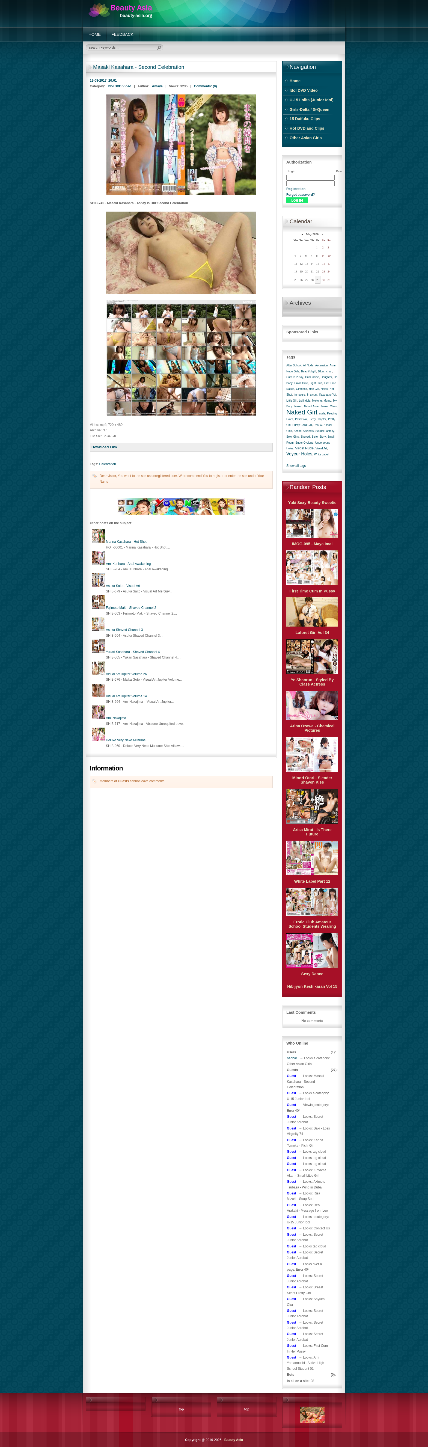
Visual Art (321, 448)
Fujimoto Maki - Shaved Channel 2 (131, 608)
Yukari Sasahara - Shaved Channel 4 (133, 652)
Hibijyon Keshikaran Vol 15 (312, 986)
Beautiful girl (308, 371)
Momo (327, 400)
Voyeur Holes (299, 454)
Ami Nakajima (116, 718)
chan (329, 371)
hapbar (292, 1058)
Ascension (321, 365)
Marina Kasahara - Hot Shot (126, 542)
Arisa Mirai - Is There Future (312, 832)
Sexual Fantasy (325, 430)
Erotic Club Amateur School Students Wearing (312, 924)
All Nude (308, 365)
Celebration (107, 464)
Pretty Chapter (317, 419)
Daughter (326, 377)
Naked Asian (311, 406)
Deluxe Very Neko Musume (125, 740)
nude (322, 413)
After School (293, 365)
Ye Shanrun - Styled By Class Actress (312, 682)
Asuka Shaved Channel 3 (124, 630)
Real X (318, 424)
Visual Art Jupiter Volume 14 (126, 696)
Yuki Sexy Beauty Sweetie (312, 502)
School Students (304, 430)
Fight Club (316, 383)
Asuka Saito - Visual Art (123, 586)
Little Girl (291, 400)
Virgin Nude (304, 448)
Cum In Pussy (294, 377)
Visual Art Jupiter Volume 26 (126, 674)
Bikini (321, 371)
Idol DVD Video (119, 86)
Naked (298, 406)
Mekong (317, 400)
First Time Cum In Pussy (312, 591)
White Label (321, 454)
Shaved (305, 436)
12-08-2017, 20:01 (103, 80)
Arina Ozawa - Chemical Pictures (312, 728)
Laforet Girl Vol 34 (312, 632)
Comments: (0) (205, 86)
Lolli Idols (304, 400)
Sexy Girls (292, 436)
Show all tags (296, 466)
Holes (324, 388)
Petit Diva (301, 419)
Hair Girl (314, 388)
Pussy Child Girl (302, 424)
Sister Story (319, 436)
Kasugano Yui (327, 394)
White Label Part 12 (312, 881)
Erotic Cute (301, 383)
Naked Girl (301, 412)
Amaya (157, 86)
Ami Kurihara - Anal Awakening (128, 564)
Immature (299, 394)
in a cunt (312, 394)
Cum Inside (312, 377)
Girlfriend (301, 388)
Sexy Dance (312, 974)
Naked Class (329, 406)
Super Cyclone (304, 442)
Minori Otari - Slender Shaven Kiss (312, 780)
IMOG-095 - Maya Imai (312, 544)
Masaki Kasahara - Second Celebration (138, 67)
